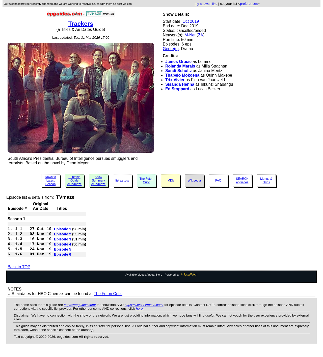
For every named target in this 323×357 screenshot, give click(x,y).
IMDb (170, 180)
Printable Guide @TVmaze (74, 180)
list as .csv (122, 180)
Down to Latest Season (50, 180)
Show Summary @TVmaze (98, 180)
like (214, 4)
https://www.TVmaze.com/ (144, 312)
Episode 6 (62, 261)
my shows (202, 4)
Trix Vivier (174, 80)
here (139, 316)
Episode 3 (62, 243)
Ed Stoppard (177, 89)
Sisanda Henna (179, 84)
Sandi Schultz (178, 71)
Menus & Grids (266, 180)
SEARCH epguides (242, 180)
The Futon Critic (146, 180)
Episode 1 (62, 231)
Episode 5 (62, 255)
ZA (200, 35)
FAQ (218, 180)
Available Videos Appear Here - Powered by (161, 281)
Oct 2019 (190, 21)
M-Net (190, 35)
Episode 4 (62, 249)
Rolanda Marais (180, 66)
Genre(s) (171, 49)
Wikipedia (194, 180)
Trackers (80, 23)
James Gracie (178, 61)
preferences (249, 4)
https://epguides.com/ (80, 312)
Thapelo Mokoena (182, 75)
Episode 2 (62, 237)
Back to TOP (19, 274)
